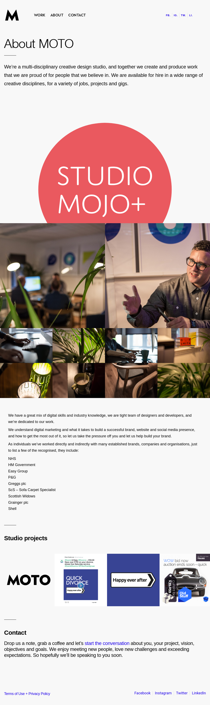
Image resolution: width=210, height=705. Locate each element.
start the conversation (107, 643)
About (57, 15)
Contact (77, 15)
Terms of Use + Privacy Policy (27, 694)
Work (40, 15)
